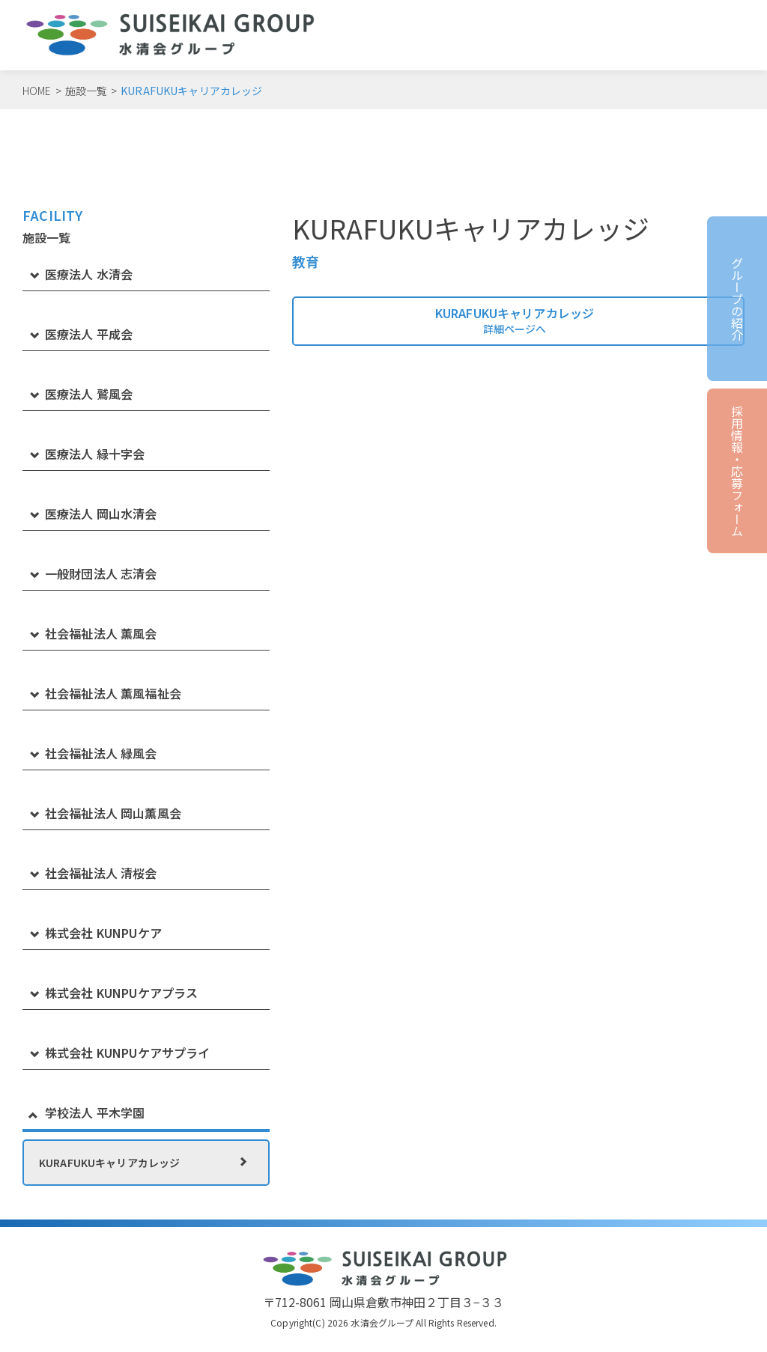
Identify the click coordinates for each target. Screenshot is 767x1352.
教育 (305, 262)
